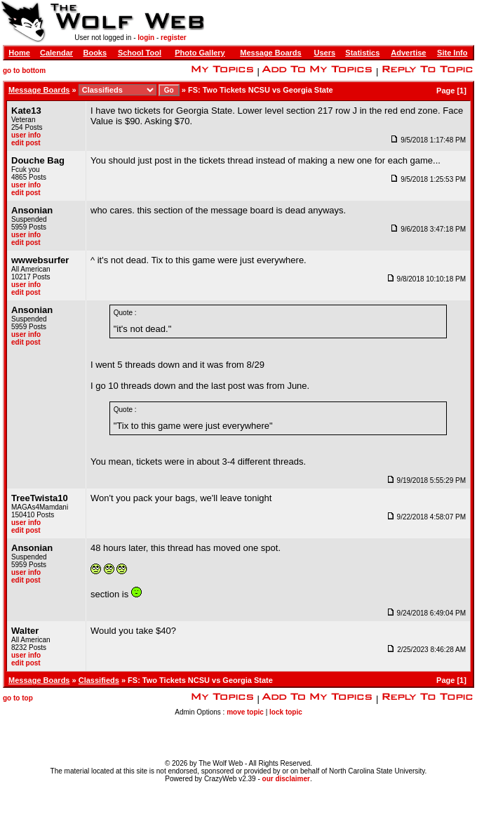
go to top (18, 698)
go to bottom (24, 70)
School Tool (139, 52)
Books (95, 52)
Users (324, 52)
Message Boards (270, 52)
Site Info (452, 52)
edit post (26, 143)
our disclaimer (286, 779)
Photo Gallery (200, 52)
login (145, 37)
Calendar (56, 52)
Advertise (408, 52)
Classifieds (99, 680)
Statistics (362, 52)
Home (19, 52)
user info (26, 135)
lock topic (285, 712)
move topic (245, 712)
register (174, 37)
